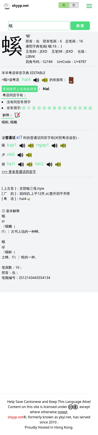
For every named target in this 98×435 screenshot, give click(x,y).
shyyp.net (15, 417)
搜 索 (80, 25)
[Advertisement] (49, 343)
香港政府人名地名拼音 (20, 88)
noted (62, 412)
